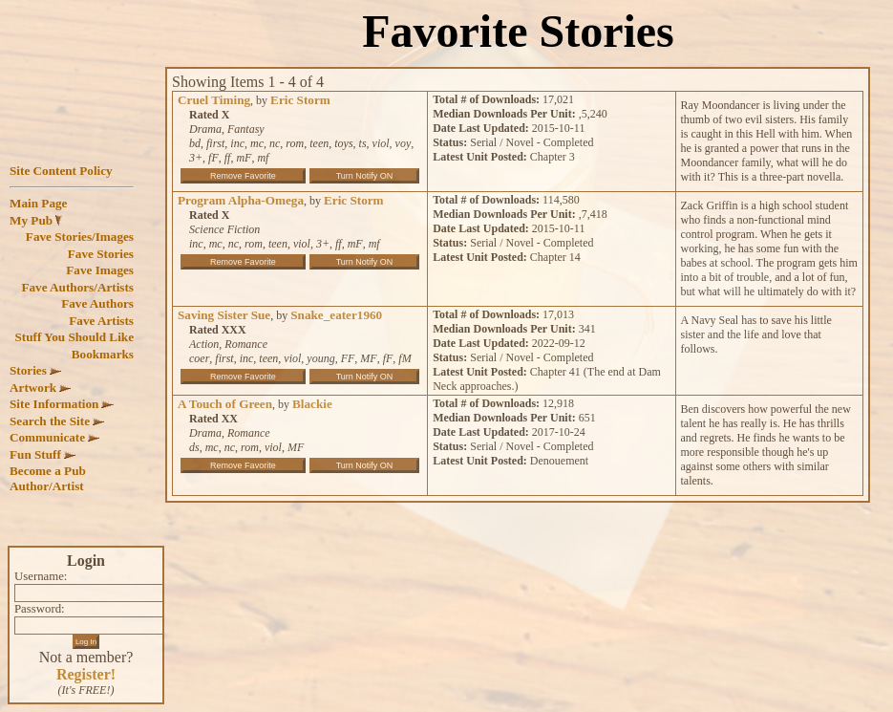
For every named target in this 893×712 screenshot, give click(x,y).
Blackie (312, 404)
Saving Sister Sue (224, 315)
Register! (86, 674)
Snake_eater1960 (336, 315)
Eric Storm (300, 100)
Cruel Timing (214, 100)
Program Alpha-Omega (241, 200)
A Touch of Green (225, 404)
